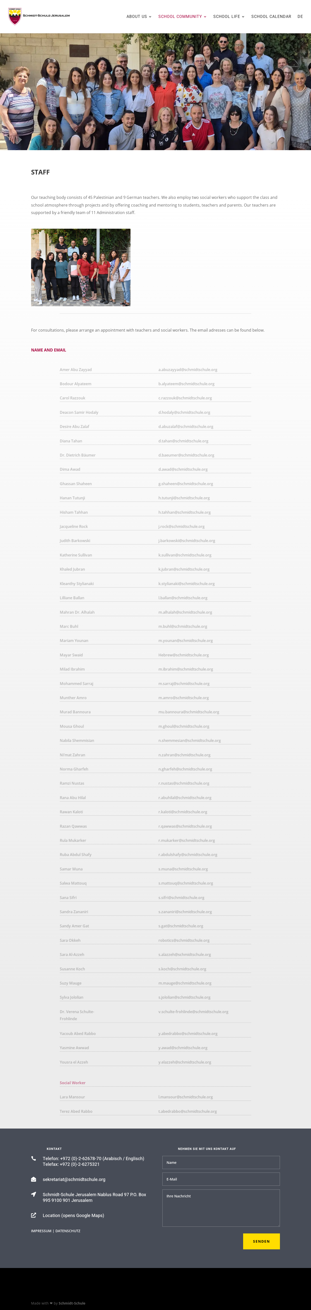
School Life (226, 17)
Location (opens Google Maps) (73, 1215)
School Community (180, 17)
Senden (261, 1241)
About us (137, 17)
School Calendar (271, 17)
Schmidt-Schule (72, 1303)
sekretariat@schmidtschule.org (74, 1179)
